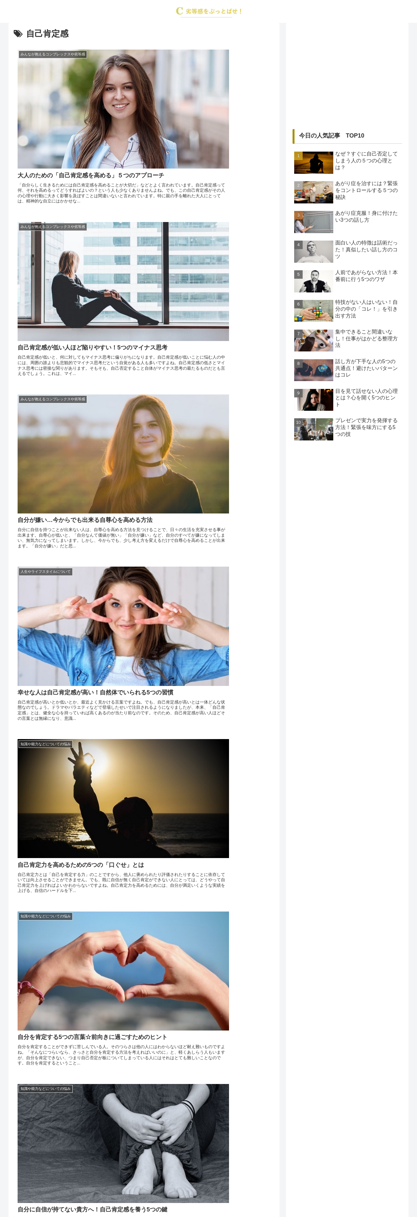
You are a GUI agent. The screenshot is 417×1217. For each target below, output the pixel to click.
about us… (182, 1196)
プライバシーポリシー (223, 1196)
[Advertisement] (347, 75)
